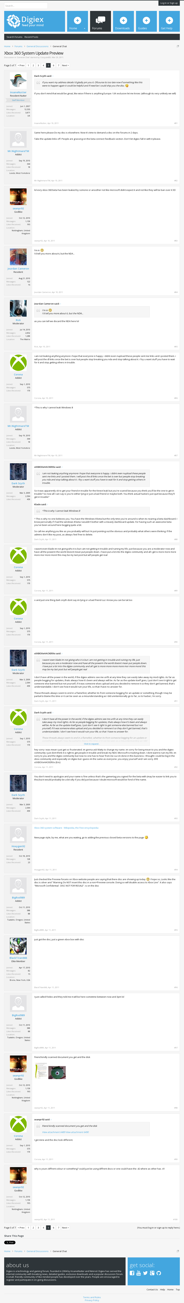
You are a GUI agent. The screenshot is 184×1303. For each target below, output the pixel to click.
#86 (176, 398)
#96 (176, 987)
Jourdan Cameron (18, 268)
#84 (176, 292)
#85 (176, 346)
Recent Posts (31, 36)
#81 (176, 123)
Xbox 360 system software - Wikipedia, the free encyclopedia (66, 827)
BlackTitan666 (18, 958)
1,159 (27, 221)
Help (162, 1289)
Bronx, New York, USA (20, 980)
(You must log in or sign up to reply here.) (158, 1227)
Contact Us (152, 1289)
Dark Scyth (18, 483)
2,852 (27, 333)
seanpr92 (18, 208)
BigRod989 (18, 897)
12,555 (27, 109)
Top (178, 1289)
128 (28, 859)
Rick (18, 320)
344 (28, 164)
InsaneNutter (18, 92)
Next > (65, 65)
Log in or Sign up (169, 3)
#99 (176, 1159)
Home (170, 1289)
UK (28, 115)
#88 (176, 539)
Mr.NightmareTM (18, 151)
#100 (175, 1219)
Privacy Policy (92, 1300)
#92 (176, 767)
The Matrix (25, 339)
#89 (176, 590)
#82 (176, 180)
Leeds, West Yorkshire (19, 173)
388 (28, 910)
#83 (176, 241)
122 (28, 281)
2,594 (27, 496)
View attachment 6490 (77, 1132)
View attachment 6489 (53, 1132)
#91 (176, 701)
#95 (176, 930)
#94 (176, 869)
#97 (176, 1047)
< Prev (21, 65)
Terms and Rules (92, 1297)
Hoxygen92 (18, 846)
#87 (176, 455)
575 (28, 387)
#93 (176, 818)
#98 (176, 1108)
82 (29, 970)
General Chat (23, 57)
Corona (18, 374)
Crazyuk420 (45, 57)
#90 (176, 642)
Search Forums (14, 36)
